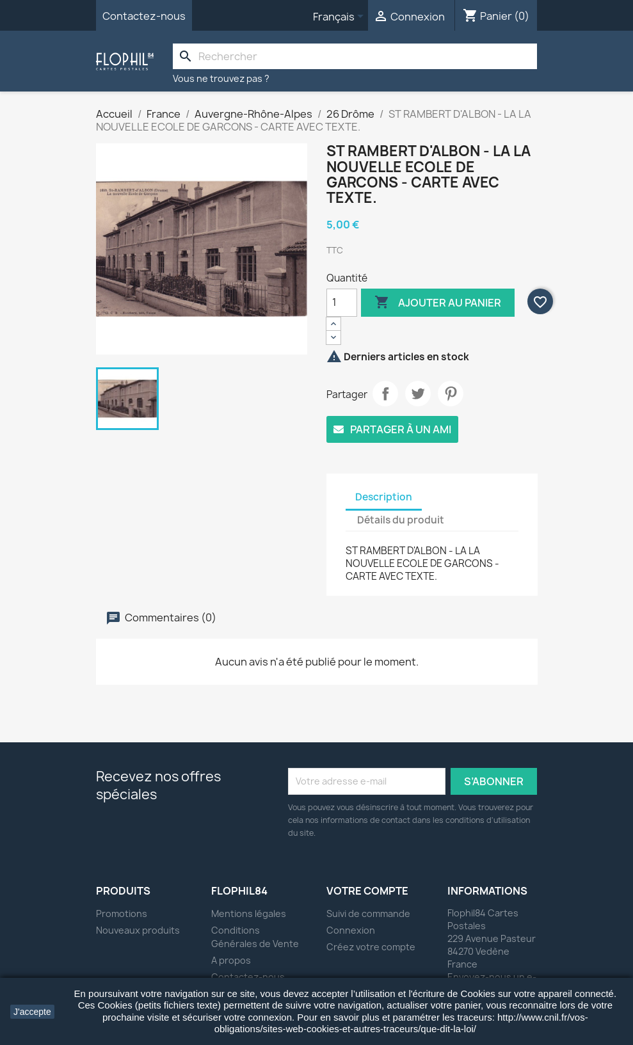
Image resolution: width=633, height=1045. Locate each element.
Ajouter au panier (437, 302)
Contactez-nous (144, 16)
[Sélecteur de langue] (340, 17)
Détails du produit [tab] (400, 520)
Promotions (121, 913)
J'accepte (32, 1012)
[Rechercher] (355, 56)
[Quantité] (341, 303)
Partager (385, 393)
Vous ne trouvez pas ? (221, 78)
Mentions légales (248, 913)
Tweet (418, 393)
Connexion (350, 930)
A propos (231, 960)
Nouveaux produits (138, 930)
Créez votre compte (370, 947)
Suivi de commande (368, 913)
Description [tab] (383, 497)
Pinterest (450, 393)
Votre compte (367, 891)
